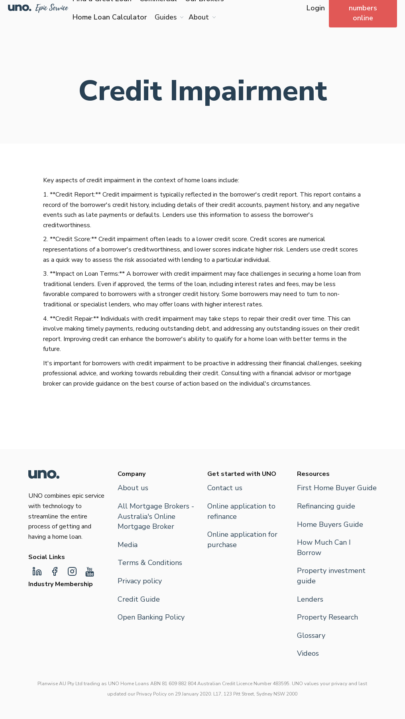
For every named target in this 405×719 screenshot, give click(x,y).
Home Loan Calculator (110, 17)
